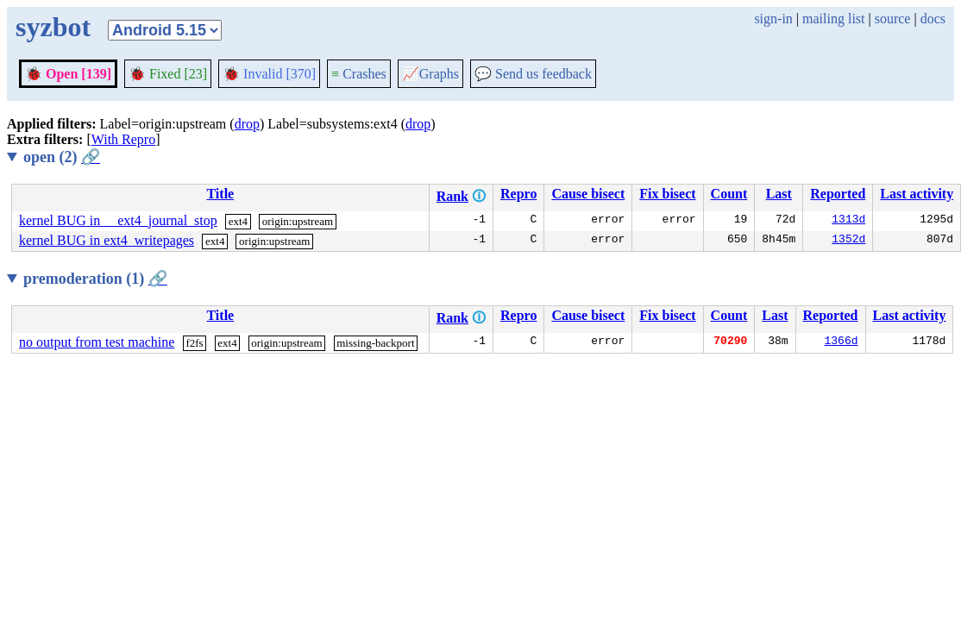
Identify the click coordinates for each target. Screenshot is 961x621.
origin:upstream (297, 221)
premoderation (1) (95, 278)
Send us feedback (533, 73)
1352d (848, 240)
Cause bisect (588, 193)
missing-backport (375, 342)
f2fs (194, 342)
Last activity (916, 193)
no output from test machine (96, 342)
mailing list (833, 18)
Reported (837, 193)
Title (220, 193)
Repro (518, 193)
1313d (848, 221)
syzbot (53, 26)
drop (247, 123)
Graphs (430, 73)
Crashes (358, 73)
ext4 (238, 221)
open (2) (61, 157)
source (893, 18)
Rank (452, 196)
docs (932, 18)
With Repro (123, 139)
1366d (841, 342)
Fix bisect (667, 193)
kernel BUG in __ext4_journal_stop (118, 220)
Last (779, 193)
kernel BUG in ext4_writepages (106, 240)
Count (729, 193)
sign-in (773, 18)
